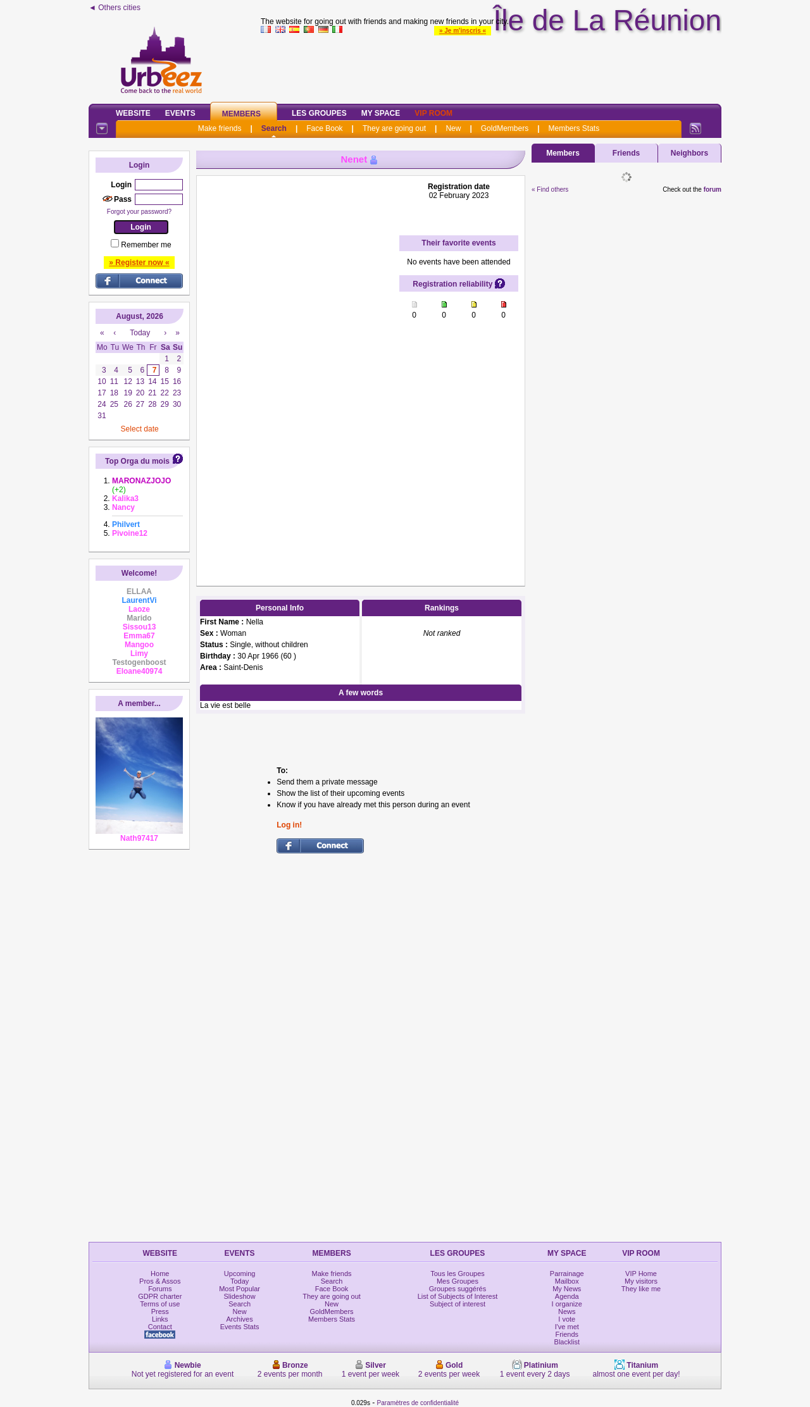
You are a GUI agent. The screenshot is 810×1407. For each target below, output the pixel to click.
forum (712, 189)
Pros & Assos (159, 1281)
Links (160, 1319)
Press (160, 1311)
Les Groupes (319, 113)
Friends (626, 153)
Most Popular (239, 1288)
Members (241, 113)
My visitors (641, 1281)
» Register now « (139, 262)
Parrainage (567, 1273)
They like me (641, 1288)
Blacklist (567, 1342)
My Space (381, 113)
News (567, 1311)
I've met (567, 1326)
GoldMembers (504, 128)
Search (274, 128)
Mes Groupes (457, 1281)
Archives (240, 1319)
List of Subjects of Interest (458, 1296)
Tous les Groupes (457, 1273)
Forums (159, 1288)
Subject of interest (457, 1304)
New (453, 128)
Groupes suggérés (458, 1288)
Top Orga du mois (137, 461)
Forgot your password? (139, 211)
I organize (567, 1304)
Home (160, 1273)
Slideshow (240, 1296)
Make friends (220, 128)
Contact (160, 1326)
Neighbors (689, 153)
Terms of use (160, 1304)
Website (133, 113)
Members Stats (574, 128)
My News (566, 1288)
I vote (566, 1319)
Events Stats (239, 1326)
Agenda (567, 1296)
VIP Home (641, 1273)
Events (180, 113)
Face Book (324, 128)
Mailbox (567, 1281)
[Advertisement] (298, 372)
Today (239, 1281)
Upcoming (240, 1273)
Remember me (146, 244)
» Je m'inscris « (462, 30)
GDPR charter (160, 1296)
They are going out (394, 128)
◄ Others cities (114, 7)
